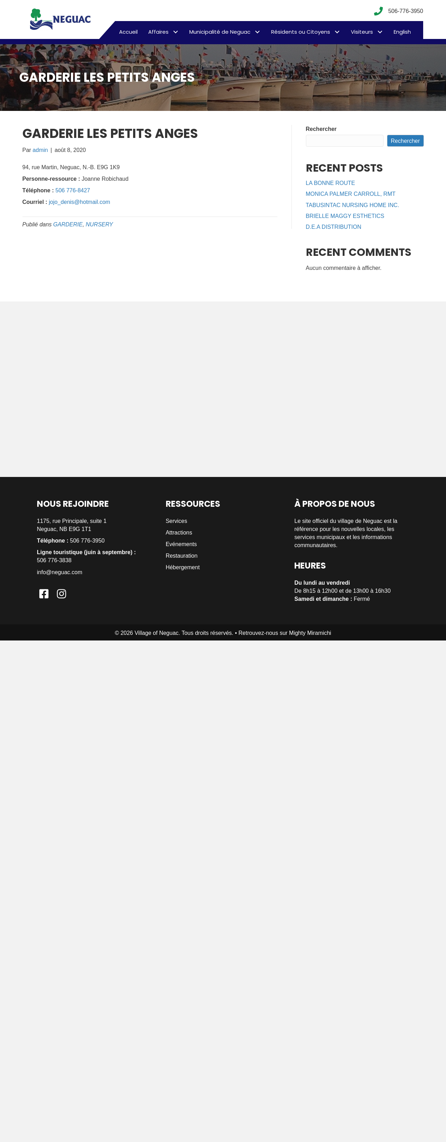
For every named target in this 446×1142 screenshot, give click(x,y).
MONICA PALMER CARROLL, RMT (351, 194)
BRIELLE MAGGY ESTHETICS (345, 216)
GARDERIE (68, 224)
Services (176, 521)
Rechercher (321, 129)
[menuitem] (402, 32)
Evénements (181, 544)
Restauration (182, 556)
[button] (175, 32)
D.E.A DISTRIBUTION (333, 227)
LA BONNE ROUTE (330, 183)
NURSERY (99, 224)
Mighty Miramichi (310, 633)
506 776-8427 (72, 190)
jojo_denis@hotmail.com (79, 202)
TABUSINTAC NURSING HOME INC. (352, 205)
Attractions (179, 533)
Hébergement (183, 567)
